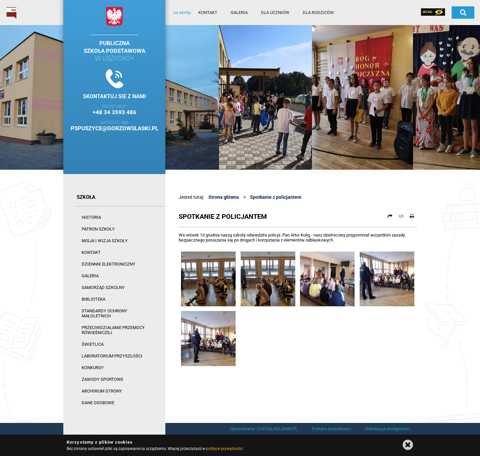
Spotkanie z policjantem (275, 197)
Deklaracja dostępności (387, 428)
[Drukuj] (411, 216)
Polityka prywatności (331, 428)
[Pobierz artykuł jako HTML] (401, 216)
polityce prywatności (224, 448)
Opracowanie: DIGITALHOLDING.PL (264, 428)
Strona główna (223, 197)
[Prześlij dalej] (390, 216)
